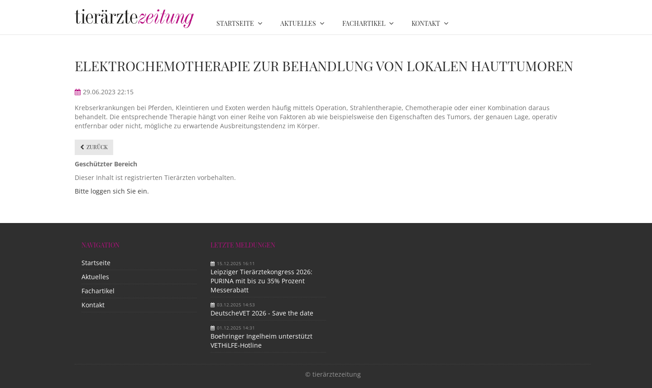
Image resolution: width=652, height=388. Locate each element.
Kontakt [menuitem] (426, 23)
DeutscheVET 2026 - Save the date (262, 313)
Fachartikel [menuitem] (363, 23)
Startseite (96, 262)
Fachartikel (98, 290)
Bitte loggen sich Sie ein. (112, 191)
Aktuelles (95, 276)
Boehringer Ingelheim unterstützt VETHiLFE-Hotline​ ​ (261, 340)
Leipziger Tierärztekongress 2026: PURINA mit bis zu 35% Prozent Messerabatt (261, 280)
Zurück (97, 146)
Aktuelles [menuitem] (298, 23)
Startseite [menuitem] (235, 23)
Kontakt (93, 305)
